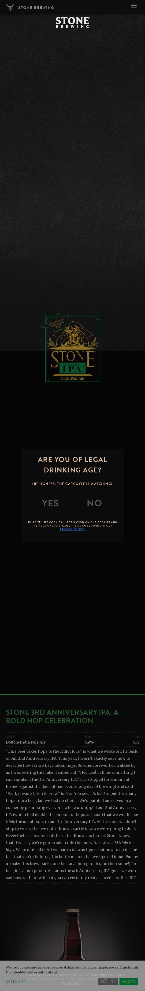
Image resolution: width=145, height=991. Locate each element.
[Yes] (51, 503)
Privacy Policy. (72, 529)
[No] (94, 503)
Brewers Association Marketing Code (87, 974)
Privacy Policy (72, 983)
